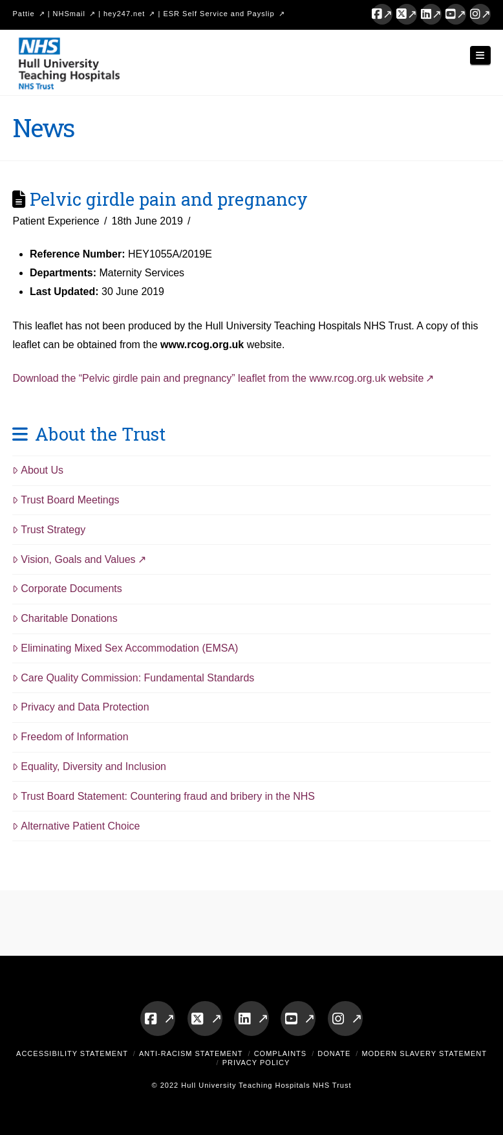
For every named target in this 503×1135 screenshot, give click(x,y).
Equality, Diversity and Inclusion (89, 766)
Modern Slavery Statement (424, 1053)
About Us (37, 470)
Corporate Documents (67, 588)
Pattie (23, 13)
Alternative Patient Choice (76, 826)
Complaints (280, 1053)
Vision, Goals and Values (73, 559)
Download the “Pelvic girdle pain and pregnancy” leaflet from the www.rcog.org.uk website (217, 378)
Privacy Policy (256, 1062)
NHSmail (69, 13)
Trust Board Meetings (65, 499)
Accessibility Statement (72, 1053)
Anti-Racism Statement (191, 1053)
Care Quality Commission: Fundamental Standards (133, 677)
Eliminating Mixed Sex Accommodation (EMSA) (125, 648)
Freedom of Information (70, 736)
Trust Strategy (48, 529)
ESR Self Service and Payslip (218, 13)
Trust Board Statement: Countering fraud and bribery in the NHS (163, 796)
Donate (333, 1053)
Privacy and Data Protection (80, 706)
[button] (480, 55)
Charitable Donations (64, 618)
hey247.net (124, 13)
